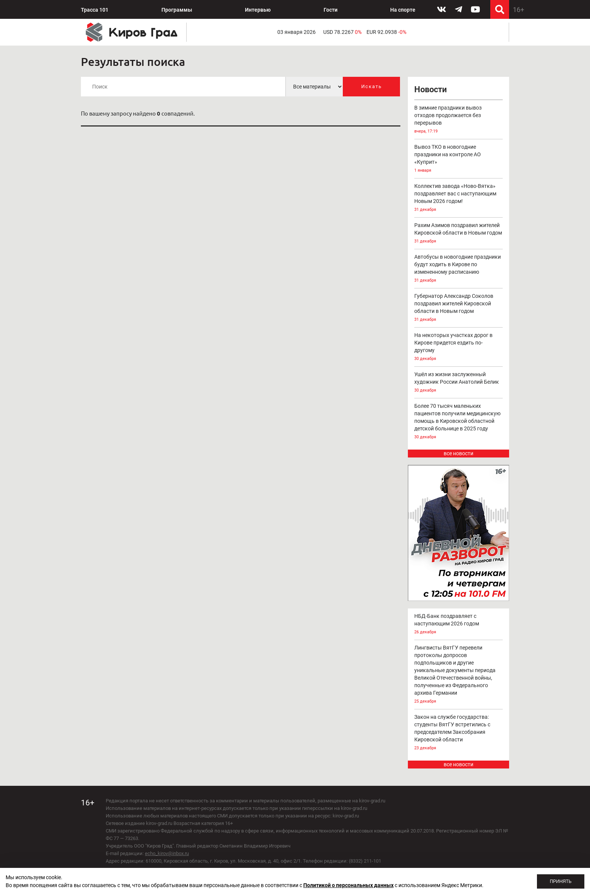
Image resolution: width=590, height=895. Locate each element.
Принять (561, 881)
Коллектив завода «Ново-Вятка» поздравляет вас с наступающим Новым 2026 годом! (458, 198)
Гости (331, 10)
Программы (176, 10)
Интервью (258, 10)
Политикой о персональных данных (348, 885)
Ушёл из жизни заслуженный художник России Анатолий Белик (458, 382)
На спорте (402, 10)
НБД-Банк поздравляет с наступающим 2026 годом (458, 624)
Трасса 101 (94, 10)
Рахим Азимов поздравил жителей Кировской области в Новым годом (458, 233)
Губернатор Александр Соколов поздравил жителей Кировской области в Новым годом (458, 308)
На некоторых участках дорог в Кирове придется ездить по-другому (458, 347)
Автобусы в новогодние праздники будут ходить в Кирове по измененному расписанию (458, 269)
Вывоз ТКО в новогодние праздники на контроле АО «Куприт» (458, 159)
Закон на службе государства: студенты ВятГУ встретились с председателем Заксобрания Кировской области (458, 733)
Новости (430, 89)
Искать (371, 86)
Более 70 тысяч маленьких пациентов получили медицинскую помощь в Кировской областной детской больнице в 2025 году (458, 422)
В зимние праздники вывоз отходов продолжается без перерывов (458, 120)
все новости (458, 453)
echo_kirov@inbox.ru (167, 853)
